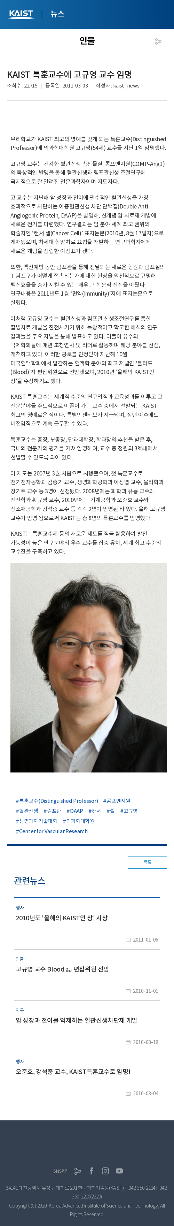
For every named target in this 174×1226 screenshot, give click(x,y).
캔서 (96, 811)
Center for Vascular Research (53, 831)
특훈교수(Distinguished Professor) (58, 801)
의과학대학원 (80, 821)
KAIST (22, 15)
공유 (158, 41)
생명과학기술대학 (38, 821)
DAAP (76, 811)
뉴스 (57, 14)
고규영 (131, 811)
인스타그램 (105, 1170)
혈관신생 (28, 811)
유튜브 (119, 1170)
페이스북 (91, 1170)
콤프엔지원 (118, 801)
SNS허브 (61, 1171)
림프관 (54, 811)
